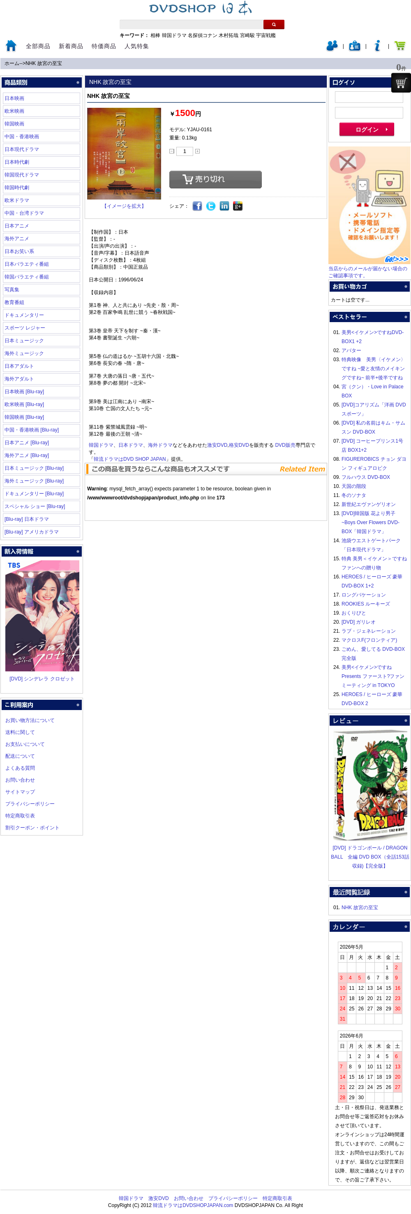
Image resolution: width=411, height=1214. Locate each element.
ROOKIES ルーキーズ (366, 604)
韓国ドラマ (174, 35)
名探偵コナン (202, 35)
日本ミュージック (24, 341)
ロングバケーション (364, 595)
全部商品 (38, 46)
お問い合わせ (20, 780)
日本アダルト (19, 366)
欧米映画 (14, 111)
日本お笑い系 (19, 251)
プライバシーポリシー (30, 804)
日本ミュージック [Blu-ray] (34, 468)
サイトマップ (20, 792)
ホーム (12, 63)
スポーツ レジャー (25, 328)
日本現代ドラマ (22, 149)
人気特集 (137, 46)
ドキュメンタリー (24, 315)
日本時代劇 (17, 162)
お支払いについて (25, 744)
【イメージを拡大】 (124, 206)
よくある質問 (20, 768)
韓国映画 (14, 124)
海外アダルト (19, 379)
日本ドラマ (130, 445)
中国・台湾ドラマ (24, 213)
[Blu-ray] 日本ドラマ (27, 519)
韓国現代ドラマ (22, 175)
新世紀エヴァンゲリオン (369, 504)
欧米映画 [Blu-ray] (24, 404)
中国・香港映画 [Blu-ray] (32, 430)
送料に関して (20, 732)
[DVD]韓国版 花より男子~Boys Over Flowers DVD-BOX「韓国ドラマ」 (370, 522)
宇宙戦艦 (266, 35)
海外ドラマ (160, 445)
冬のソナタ (354, 495)
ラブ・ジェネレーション (369, 631)
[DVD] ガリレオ (359, 622)
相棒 (155, 35)
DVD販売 (285, 445)
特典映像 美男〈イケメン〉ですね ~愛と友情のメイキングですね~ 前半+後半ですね (374, 369)
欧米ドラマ (17, 200)
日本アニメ (17, 226)
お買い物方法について (30, 720)
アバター (351, 350)
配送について (20, 756)
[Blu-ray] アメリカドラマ (32, 532)
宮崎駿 (247, 35)
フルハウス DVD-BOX (366, 477)
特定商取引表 (20, 816)
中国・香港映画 (22, 136)
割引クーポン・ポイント (32, 828)
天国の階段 (354, 486)
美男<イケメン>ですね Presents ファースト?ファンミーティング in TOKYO (373, 676)
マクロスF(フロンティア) (369, 640)
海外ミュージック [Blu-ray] (34, 481)
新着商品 (71, 46)
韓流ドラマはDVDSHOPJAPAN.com (193, 1205)
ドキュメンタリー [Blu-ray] (34, 494)
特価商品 (104, 46)
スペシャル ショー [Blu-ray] (35, 506)
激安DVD (217, 445)
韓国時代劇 (17, 187)
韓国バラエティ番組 (27, 277)
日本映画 (14, 98)
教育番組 (14, 302)
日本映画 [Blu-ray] (24, 392)
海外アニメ (17, 238)
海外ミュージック (24, 353)
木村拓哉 (228, 35)
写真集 (12, 289)
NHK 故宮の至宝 (43, 63)
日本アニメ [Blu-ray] (27, 443)
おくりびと (354, 613)
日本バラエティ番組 (27, 264)
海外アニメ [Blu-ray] (27, 455)
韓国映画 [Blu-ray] (24, 417)
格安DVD (239, 445)
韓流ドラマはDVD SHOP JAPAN (130, 459)
